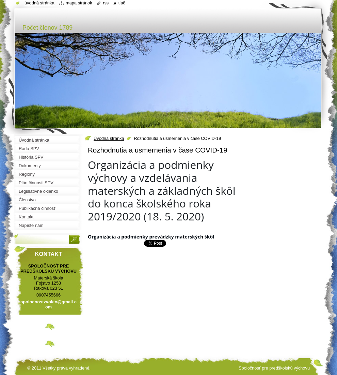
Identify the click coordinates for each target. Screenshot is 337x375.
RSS (106, 2)
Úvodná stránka (109, 138)
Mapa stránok (79, 2)
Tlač (121, 2)
